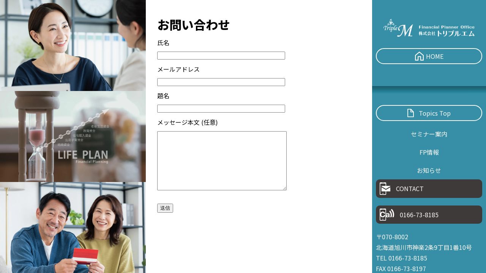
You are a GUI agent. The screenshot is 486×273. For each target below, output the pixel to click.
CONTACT (402, 188)
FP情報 (429, 152)
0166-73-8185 (409, 215)
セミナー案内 (429, 133)
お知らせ (429, 170)
